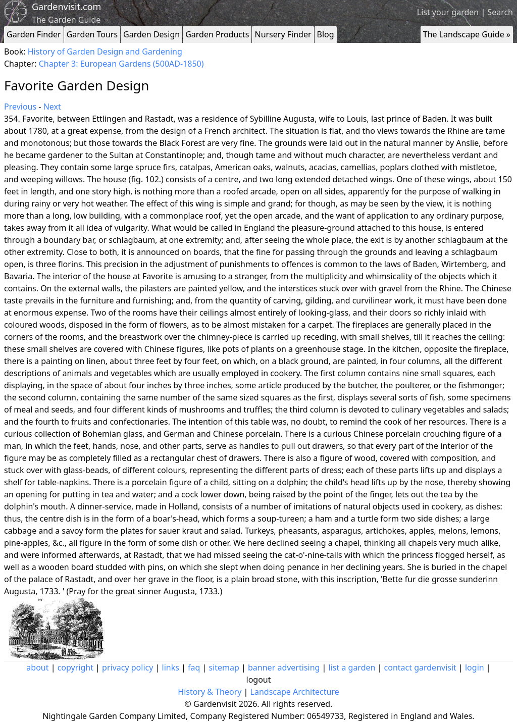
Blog (325, 34)
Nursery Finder (282, 34)
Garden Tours (92, 34)
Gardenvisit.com (66, 7)
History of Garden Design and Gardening (105, 51)
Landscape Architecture (294, 691)
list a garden (352, 667)
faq (194, 667)
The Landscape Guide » (466, 34)
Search (500, 12)
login (474, 667)
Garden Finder (34, 34)
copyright (75, 667)
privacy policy (127, 667)
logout (258, 679)
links (170, 667)
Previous (20, 106)
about (37, 667)
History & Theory (209, 691)
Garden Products (217, 34)
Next (52, 106)
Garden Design (151, 34)
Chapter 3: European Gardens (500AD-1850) (121, 63)
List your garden (448, 12)
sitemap (224, 667)
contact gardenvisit (420, 667)
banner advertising (284, 667)
